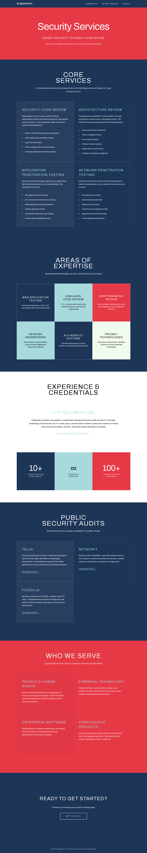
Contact (126, 4)
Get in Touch (73, 816)
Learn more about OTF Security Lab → (73, 433)
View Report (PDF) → (30, 572)
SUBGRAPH (24, 3)
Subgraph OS (92, 4)
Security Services (110, 4)
